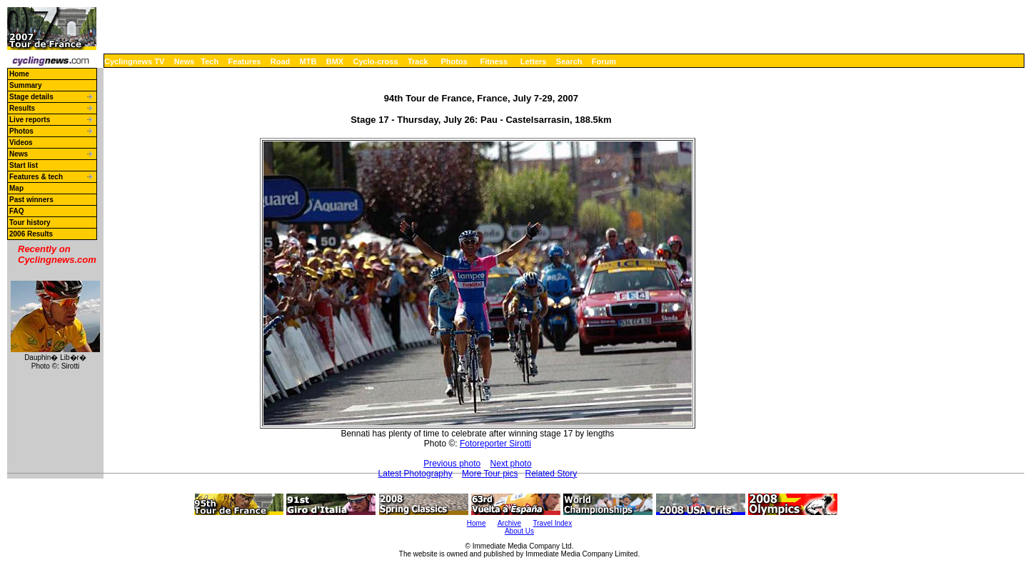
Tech (209, 61)
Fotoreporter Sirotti (495, 444)
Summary (25, 85)
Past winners (31, 200)
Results (22, 108)
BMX (334, 61)
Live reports (29, 120)
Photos (453, 61)
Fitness (494, 61)
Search (569, 61)
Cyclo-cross (375, 61)
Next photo (511, 464)
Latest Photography (415, 474)
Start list (23, 165)
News (184, 61)
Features (244, 61)
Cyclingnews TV (134, 61)
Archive (509, 523)
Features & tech (36, 177)
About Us (519, 531)
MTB (308, 61)
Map (16, 188)
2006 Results (31, 234)
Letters (533, 61)
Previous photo (451, 464)
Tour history (30, 222)
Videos (21, 142)
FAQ (16, 211)
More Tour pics (490, 474)
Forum (604, 61)
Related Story (551, 474)
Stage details (31, 97)
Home (19, 74)
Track (418, 61)
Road (281, 61)
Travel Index (553, 523)
